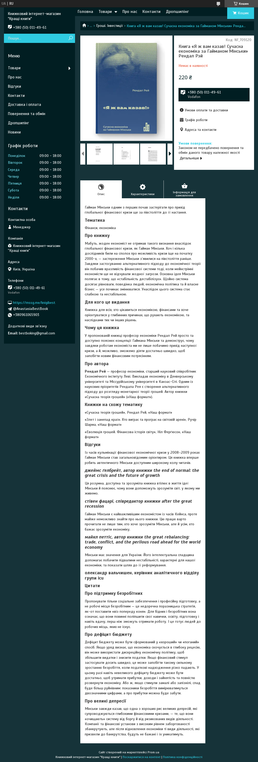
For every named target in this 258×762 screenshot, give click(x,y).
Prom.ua (153, 752)
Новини (14, 132)
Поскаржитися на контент (142, 757)
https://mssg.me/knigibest (34, 302)
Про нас (129, 11)
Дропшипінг (177, 11)
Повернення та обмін (26, 113)
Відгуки (14, 86)
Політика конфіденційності (182, 757)
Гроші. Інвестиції (109, 25)
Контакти (151, 11)
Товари (105, 11)
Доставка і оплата (24, 104)
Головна (85, 11)
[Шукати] (70, 38)
